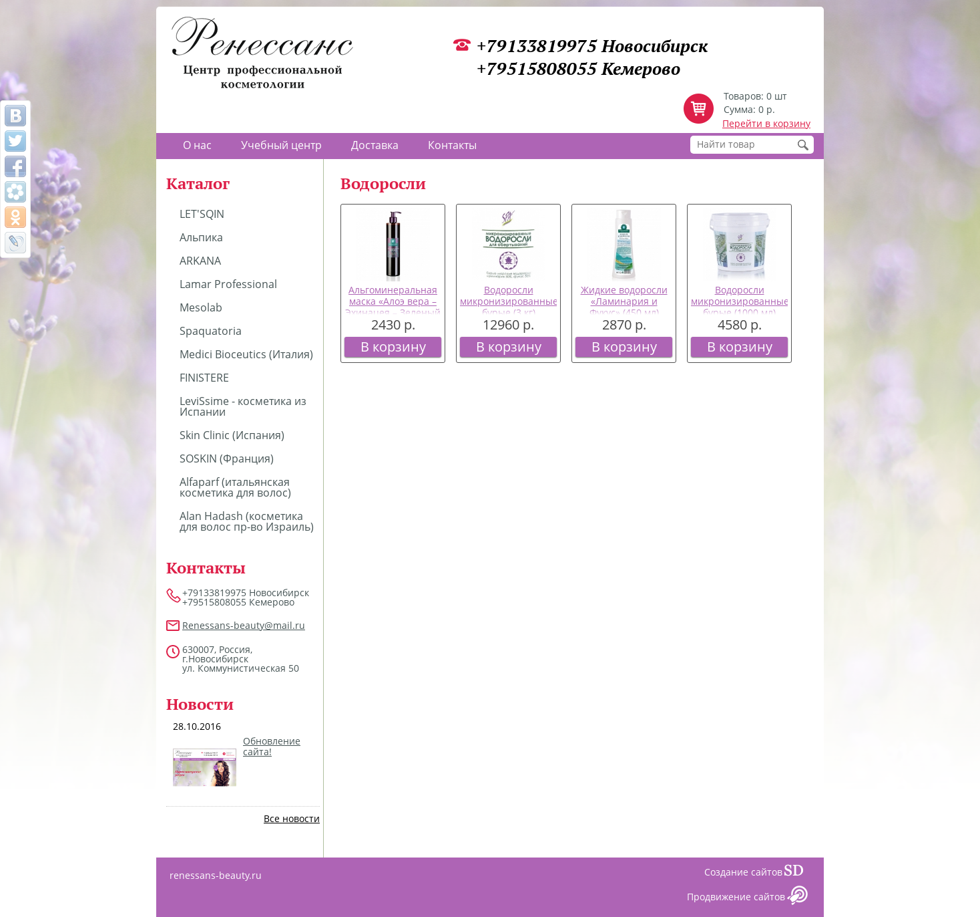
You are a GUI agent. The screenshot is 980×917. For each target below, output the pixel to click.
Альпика (201, 237)
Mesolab (201, 307)
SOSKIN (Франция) (227, 458)
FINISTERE (204, 377)
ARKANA (200, 260)
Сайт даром (799, 873)
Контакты (452, 145)
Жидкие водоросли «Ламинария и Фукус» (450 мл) (624, 301)
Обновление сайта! (271, 747)
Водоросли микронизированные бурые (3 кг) (509, 301)
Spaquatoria (211, 330)
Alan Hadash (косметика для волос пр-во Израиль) (247, 521)
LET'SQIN (202, 214)
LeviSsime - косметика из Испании (243, 406)
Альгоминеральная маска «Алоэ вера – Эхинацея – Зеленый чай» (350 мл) (393, 306)
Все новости (292, 818)
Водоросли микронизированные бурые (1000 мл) (740, 301)
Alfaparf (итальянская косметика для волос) (235, 487)
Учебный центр (281, 145)
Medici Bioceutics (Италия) (246, 354)
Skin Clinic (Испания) (232, 435)
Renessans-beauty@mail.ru (243, 625)
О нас (197, 145)
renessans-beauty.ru (216, 875)
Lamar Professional (228, 284)
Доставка (375, 145)
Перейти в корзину (766, 123)
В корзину (393, 347)
